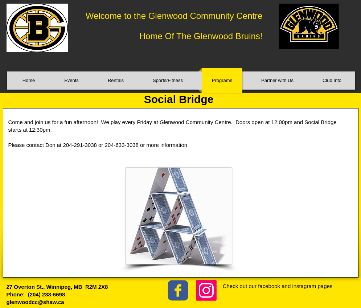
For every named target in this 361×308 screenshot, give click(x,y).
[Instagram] (206, 290)
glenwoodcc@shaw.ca (35, 302)
